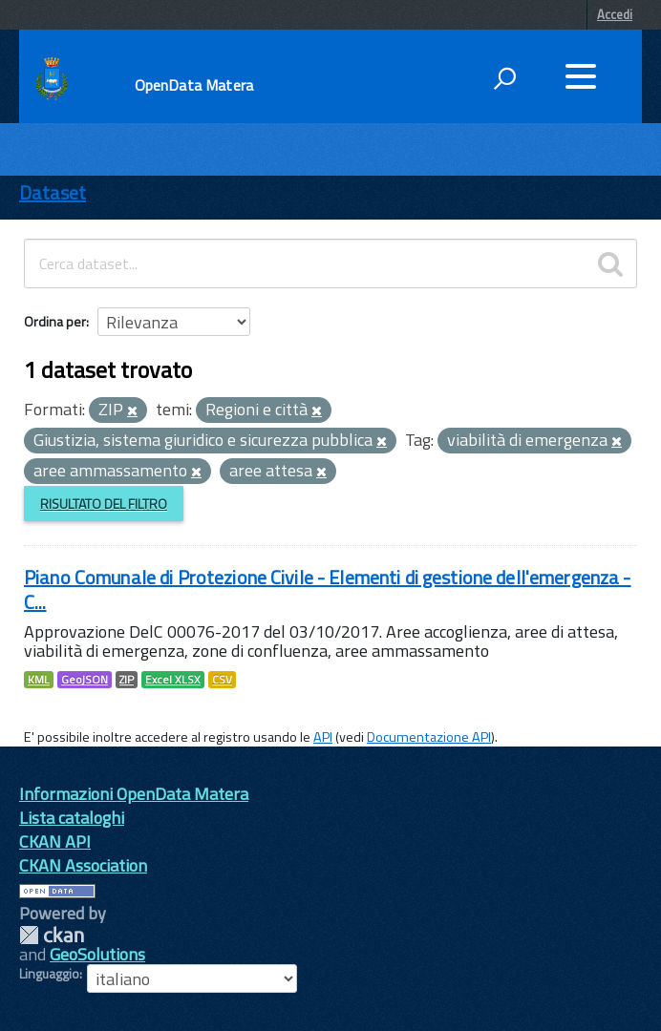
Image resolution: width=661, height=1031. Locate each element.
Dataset (52, 192)
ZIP (126, 679)
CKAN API (55, 841)
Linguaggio (49, 973)
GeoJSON (84, 679)
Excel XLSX (173, 679)
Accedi (614, 14)
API (322, 736)
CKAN (51, 935)
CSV (222, 679)
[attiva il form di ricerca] (504, 78)
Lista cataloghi (71, 818)
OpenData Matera (194, 85)
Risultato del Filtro (103, 504)
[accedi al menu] (580, 76)
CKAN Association (83, 865)
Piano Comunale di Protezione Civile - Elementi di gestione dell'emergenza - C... (327, 589)
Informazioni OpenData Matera (133, 794)
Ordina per (55, 321)
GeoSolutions (97, 954)
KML (39, 679)
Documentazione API (429, 736)
